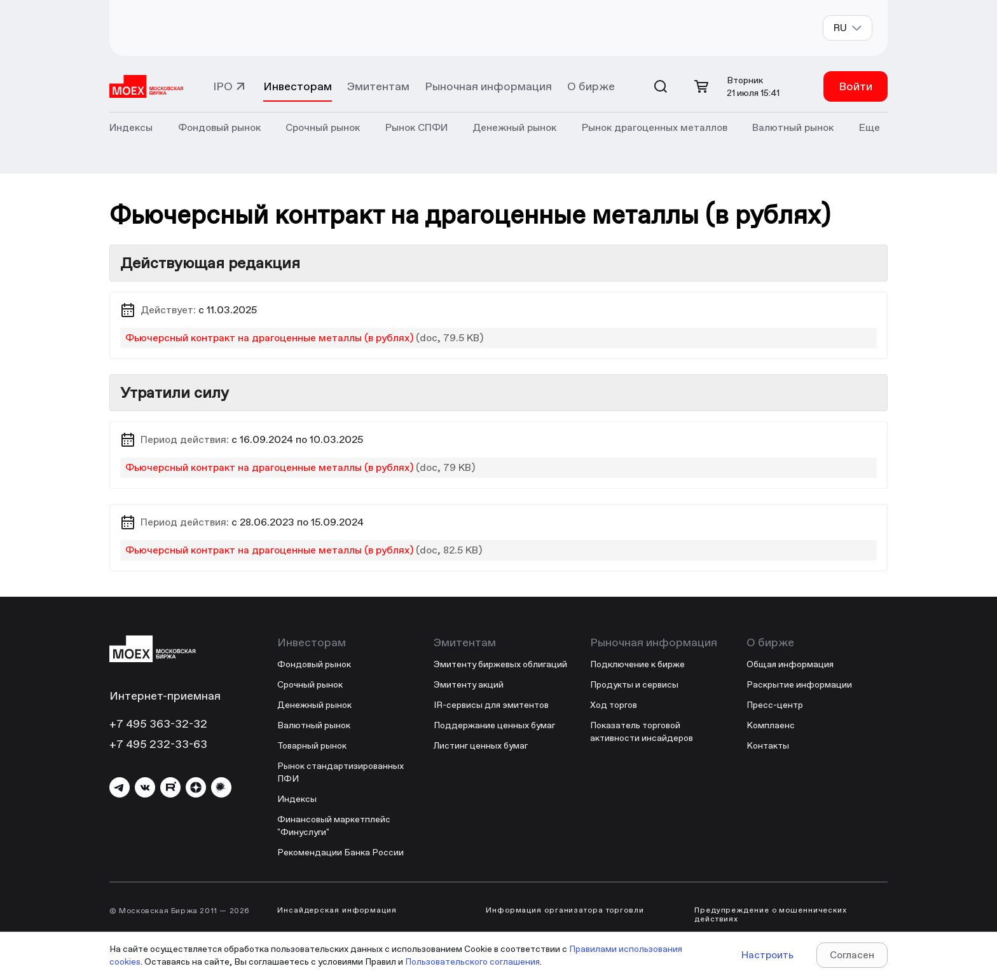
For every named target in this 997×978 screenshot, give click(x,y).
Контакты (767, 745)
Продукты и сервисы (634, 684)
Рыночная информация (488, 86)
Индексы (297, 799)
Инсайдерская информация (337, 910)
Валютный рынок (313, 725)
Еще (869, 127)
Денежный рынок (314, 704)
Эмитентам (378, 86)
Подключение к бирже (637, 664)
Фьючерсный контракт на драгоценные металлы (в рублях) (269, 337)
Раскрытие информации (799, 684)
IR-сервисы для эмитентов (491, 704)
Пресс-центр (774, 704)
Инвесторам (297, 86)
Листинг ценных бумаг (481, 745)
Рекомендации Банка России (340, 852)
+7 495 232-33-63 (158, 744)
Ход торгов (613, 704)
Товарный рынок (312, 745)
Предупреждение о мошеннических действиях (770, 914)
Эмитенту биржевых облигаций (500, 664)
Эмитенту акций (469, 684)
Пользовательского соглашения (472, 961)
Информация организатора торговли (565, 910)
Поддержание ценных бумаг (494, 725)
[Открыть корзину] (701, 86)
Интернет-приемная (165, 695)
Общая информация (790, 664)
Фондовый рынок (314, 664)
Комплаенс (770, 725)
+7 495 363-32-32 (158, 723)
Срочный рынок (310, 684)
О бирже (591, 86)
